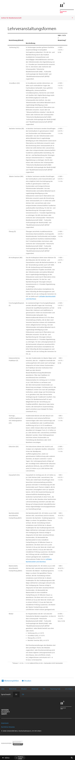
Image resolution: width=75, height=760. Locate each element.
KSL (44, 689)
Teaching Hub (55, 689)
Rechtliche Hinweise (8, 727)
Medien (24, 689)
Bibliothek (13, 689)
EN (23, 694)
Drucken (27, 680)
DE (16, 694)
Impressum (5, 723)
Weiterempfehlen (11, 680)
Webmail (35, 689)
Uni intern (68, 689)
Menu (7, 757)
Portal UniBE (20, 758)
